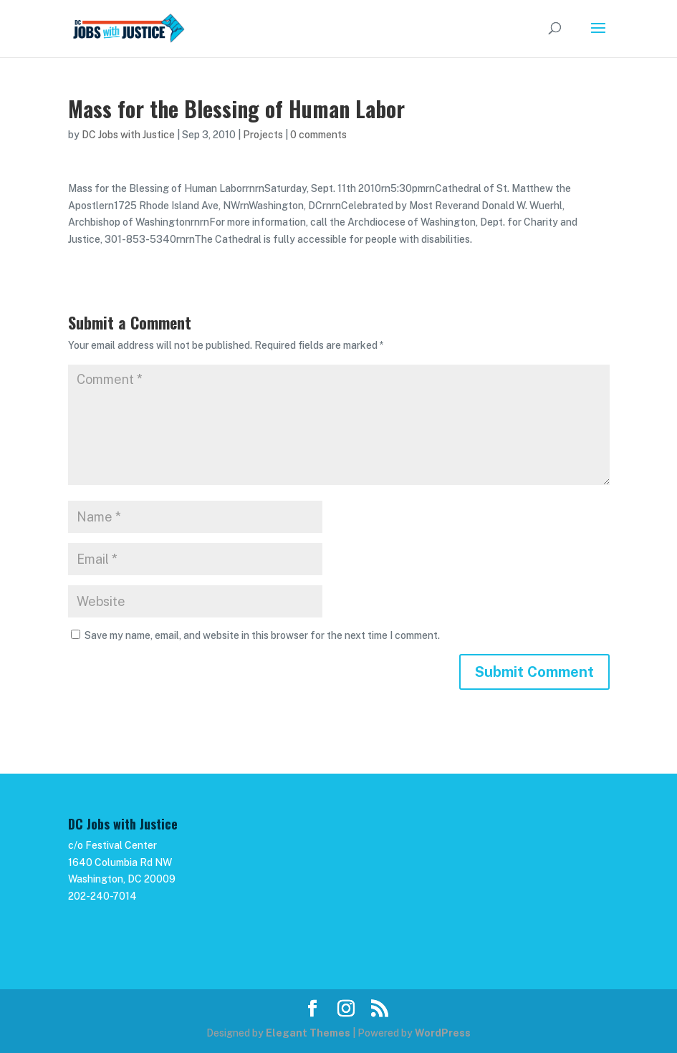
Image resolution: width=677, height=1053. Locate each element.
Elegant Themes (308, 1033)
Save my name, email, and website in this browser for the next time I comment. (262, 635)
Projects (263, 134)
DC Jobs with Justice (128, 134)
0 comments (318, 134)
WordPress (443, 1033)
